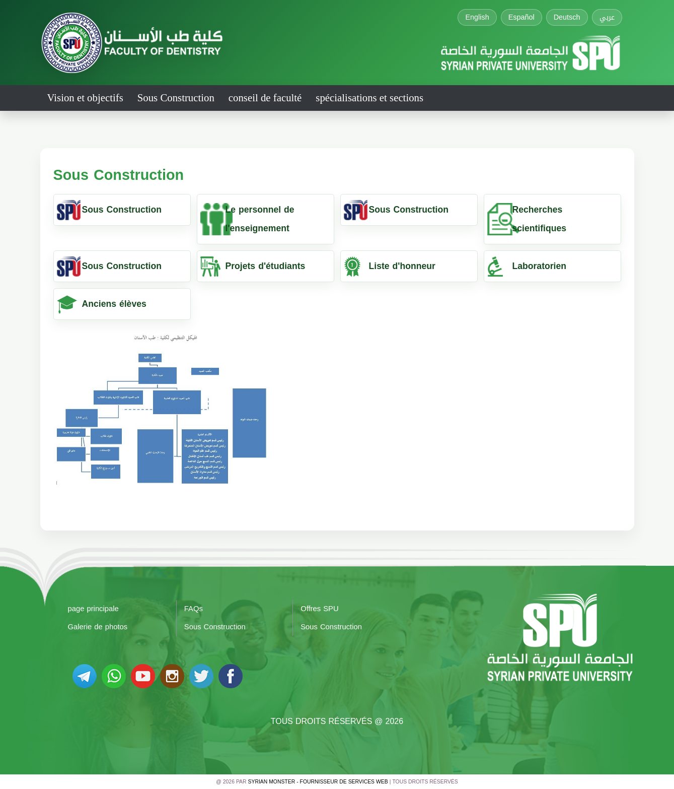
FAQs (193, 609)
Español (521, 17)
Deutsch (567, 17)
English (477, 17)
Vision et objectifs (85, 97)
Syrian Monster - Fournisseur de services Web (318, 781)
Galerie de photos (98, 627)
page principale (93, 609)
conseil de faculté (265, 97)
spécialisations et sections (369, 97)
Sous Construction (175, 97)
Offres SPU (319, 609)
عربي (607, 17)
